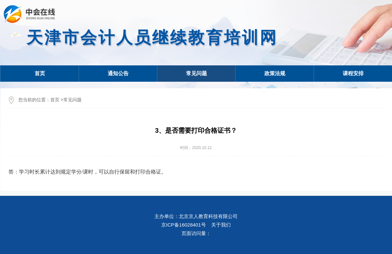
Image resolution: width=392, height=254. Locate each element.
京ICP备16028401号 (183, 225)
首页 (40, 73)
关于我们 (221, 225)
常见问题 (72, 99)
